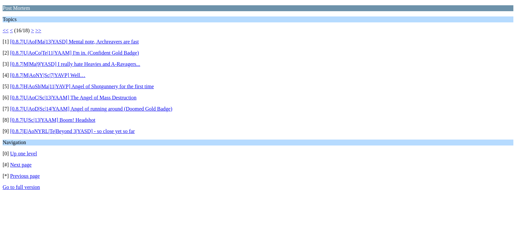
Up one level (23, 153)
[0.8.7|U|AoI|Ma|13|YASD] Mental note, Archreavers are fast (74, 41)
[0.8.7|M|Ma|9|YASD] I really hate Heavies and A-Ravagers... (75, 64)
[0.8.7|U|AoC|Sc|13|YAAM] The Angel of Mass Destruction (73, 97)
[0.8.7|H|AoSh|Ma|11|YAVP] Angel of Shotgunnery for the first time (82, 86)
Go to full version (21, 187)
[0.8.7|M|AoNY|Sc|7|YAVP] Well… (48, 75)
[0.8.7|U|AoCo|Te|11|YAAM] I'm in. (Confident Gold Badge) (74, 53)
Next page (21, 165)
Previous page (25, 176)
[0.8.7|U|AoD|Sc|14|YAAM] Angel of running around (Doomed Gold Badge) (91, 109)
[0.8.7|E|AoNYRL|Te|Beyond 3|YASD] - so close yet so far (72, 131)
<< (6, 30)
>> (38, 30)
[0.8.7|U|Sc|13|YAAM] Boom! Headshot (52, 120)
